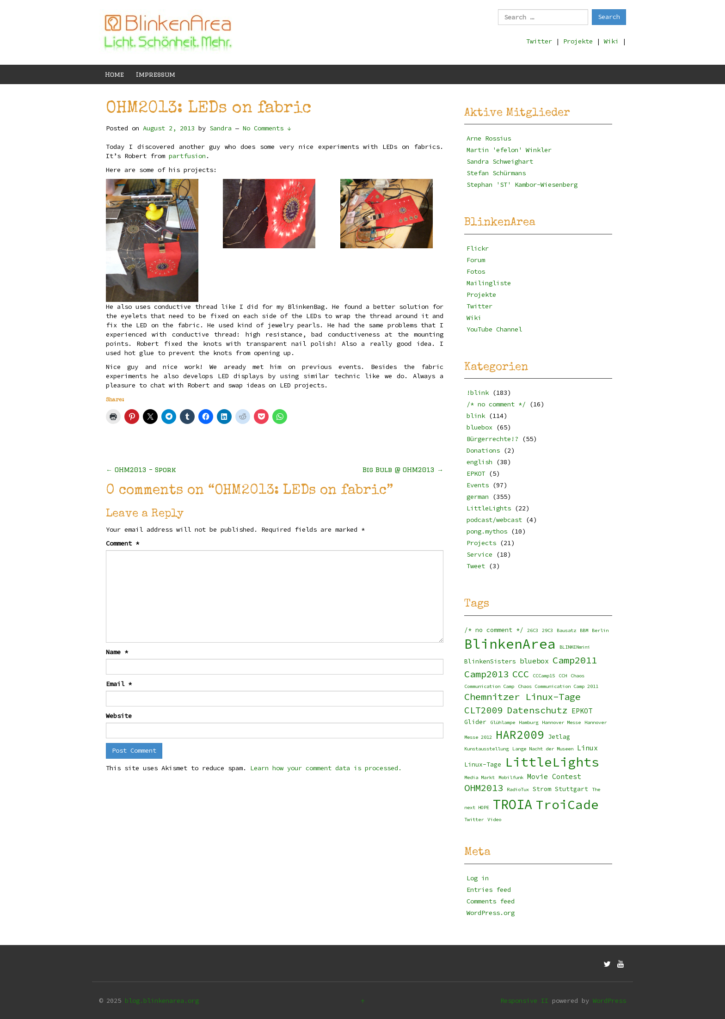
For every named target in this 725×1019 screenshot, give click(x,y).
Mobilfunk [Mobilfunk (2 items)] (510, 777)
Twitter (539, 41)
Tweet (476, 566)
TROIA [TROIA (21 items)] (512, 804)
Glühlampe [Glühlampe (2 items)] (502, 722)
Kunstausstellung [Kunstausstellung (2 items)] (486, 749)
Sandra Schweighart (500, 161)
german (478, 496)
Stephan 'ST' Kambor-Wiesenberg (522, 184)
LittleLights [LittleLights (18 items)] (552, 762)
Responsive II (524, 1000)
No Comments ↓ (267, 128)
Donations (483, 450)
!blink (478, 392)
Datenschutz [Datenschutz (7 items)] (537, 710)
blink (476, 415)
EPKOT (476, 473)
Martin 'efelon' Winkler (509, 150)
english (479, 462)
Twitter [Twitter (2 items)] (474, 819)
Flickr (478, 248)
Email (119, 684)
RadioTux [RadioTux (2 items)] (518, 789)
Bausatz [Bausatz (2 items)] (566, 630)
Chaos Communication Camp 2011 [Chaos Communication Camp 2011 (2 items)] (558, 686)
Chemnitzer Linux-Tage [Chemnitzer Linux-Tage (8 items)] (522, 697)
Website (119, 716)
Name (117, 652)
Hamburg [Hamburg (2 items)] (528, 722)
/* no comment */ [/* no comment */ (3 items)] (493, 630)
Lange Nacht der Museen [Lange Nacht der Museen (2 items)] (542, 749)
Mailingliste (489, 283)
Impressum (155, 74)
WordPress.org (491, 913)
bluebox (479, 427)
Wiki (611, 41)
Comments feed (491, 901)
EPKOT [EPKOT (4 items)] (581, 710)
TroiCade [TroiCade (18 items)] (567, 805)
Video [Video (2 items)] (494, 819)
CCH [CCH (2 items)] (563, 676)
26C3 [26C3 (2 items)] (532, 630)
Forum (476, 260)
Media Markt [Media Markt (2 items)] (479, 777)
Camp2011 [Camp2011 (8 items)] (575, 660)
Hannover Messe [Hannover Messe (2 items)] (561, 722)
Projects (481, 543)
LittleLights (489, 508)
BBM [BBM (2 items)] (584, 630)
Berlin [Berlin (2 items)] (600, 630)
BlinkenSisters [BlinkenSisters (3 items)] (490, 661)
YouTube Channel (494, 329)
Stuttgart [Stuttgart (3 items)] (571, 789)
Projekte (578, 41)
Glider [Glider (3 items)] (475, 722)
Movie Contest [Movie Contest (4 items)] (554, 776)
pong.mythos (487, 531)
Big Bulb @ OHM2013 (402, 469)
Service (479, 554)
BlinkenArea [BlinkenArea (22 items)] (510, 643)
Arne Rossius (489, 138)
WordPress (609, 1000)
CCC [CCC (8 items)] (520, 674)
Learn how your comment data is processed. (326, 768)
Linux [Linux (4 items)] (587, 747)
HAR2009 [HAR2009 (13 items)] (520, 735)
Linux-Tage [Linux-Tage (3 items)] (482, 764)
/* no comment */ (496, 404)
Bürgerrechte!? (492, 439)
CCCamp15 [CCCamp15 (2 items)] (544, 676)
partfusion (187, 156)
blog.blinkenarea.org (162, 1000)
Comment (122, 543)
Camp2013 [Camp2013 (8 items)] (486, 674)
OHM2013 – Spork (141, 469)
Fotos (476, 271)
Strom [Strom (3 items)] (542, 789)
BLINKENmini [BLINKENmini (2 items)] (574, 647)
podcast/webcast (494, 520)
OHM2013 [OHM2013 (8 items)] (483, 788)
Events (478, 485)
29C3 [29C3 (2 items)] (547, 630)
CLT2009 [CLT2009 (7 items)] (483, 710)
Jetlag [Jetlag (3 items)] (559, 737)
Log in (478, 878)
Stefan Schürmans (496, 173)
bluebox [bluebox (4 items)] (534, 661)
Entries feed (489, 889)
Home (114, 74)
